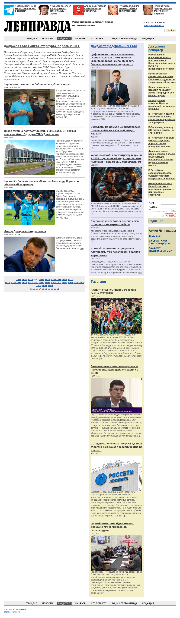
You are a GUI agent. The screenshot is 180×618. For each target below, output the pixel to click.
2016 (7, 282)
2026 (18, 279)
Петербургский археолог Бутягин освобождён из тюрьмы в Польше (162, 104)
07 (49, 289)
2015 (13, 282)
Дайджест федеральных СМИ (114, 46)
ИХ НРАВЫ (81, 38)
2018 (64, 279)
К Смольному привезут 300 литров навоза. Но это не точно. (161, 130)
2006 (64, 282)
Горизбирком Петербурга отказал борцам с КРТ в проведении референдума (112, 527)
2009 (47, 282)
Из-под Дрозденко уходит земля (25, 231)
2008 (53, 282)
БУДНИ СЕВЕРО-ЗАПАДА (124, 38)
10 (55, 289)
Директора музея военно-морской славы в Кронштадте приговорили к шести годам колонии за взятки (161, 158)
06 (46, 289)
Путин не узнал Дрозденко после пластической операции (163, 10)
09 (52, 289)
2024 (30, 279)
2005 (70, 282)
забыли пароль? (169, 216)
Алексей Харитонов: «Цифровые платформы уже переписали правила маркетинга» (115, 252)
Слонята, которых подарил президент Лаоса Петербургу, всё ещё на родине (161, 91)
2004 (76, 282)
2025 (24, 279)
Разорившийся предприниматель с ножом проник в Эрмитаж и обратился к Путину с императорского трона (161, 61)
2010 (41, 282)
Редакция (155, 221)
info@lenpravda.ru (154, 25)
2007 (58, 282)
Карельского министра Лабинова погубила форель (37, 84)
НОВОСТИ (47, 38)
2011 (35, 282)
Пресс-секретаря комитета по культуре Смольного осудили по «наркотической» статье (162, 77)
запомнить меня (159, 211)
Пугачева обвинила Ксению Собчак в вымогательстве (129, 8)
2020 (53, 279)
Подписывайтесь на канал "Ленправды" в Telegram (25, 8)
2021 (47, 279)
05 (43, 289)
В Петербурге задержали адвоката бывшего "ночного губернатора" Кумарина (161, 174)
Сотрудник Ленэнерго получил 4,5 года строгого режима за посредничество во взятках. (116, 447)
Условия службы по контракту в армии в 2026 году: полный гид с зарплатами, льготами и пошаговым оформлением (116, 158)
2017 (70, 279)
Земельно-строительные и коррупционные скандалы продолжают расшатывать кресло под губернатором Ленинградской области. (69, 243)
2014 (18, 282)
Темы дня (98, 281)
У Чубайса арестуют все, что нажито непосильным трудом (60, 10)
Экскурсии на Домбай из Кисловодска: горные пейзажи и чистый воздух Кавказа (116, 130)
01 (31, 289)
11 (58, 289)
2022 (41, 279)
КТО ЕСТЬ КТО (99, 38)
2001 (44, 285)
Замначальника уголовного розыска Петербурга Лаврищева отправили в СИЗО (115, 369)
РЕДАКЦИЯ (148, 38)
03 (37, 289)
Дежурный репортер (156, 48)
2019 (58, 279)
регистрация (170, 214)
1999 (50, 285)
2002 (38, 285)
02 (34, 289)
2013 (24, 282)
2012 (30, 282)
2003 (81, 282)
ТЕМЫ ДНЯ (31, 38)
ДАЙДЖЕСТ (64, 38)
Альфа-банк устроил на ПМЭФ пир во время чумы (95, 8)
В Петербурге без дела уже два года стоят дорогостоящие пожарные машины (161, 142)
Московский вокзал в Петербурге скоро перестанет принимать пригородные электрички (161, 189)
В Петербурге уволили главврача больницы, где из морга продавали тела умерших (161, 118)
